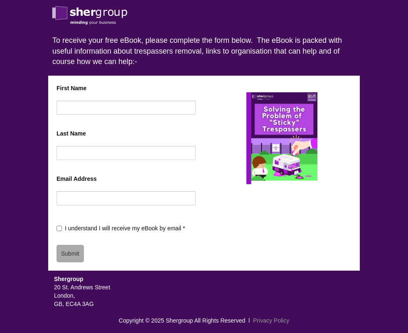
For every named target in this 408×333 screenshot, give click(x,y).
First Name (71, 88)
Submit (70, 253)
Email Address (77, 178)
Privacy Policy (271, 320)
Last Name (71, 133)
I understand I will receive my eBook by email (125, 228)
